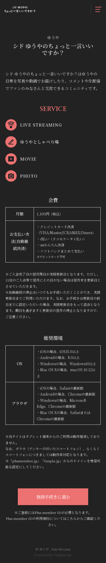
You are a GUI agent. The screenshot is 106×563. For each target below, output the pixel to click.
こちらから (74, 518)
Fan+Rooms (61, 549)
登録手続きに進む (53, 496)
